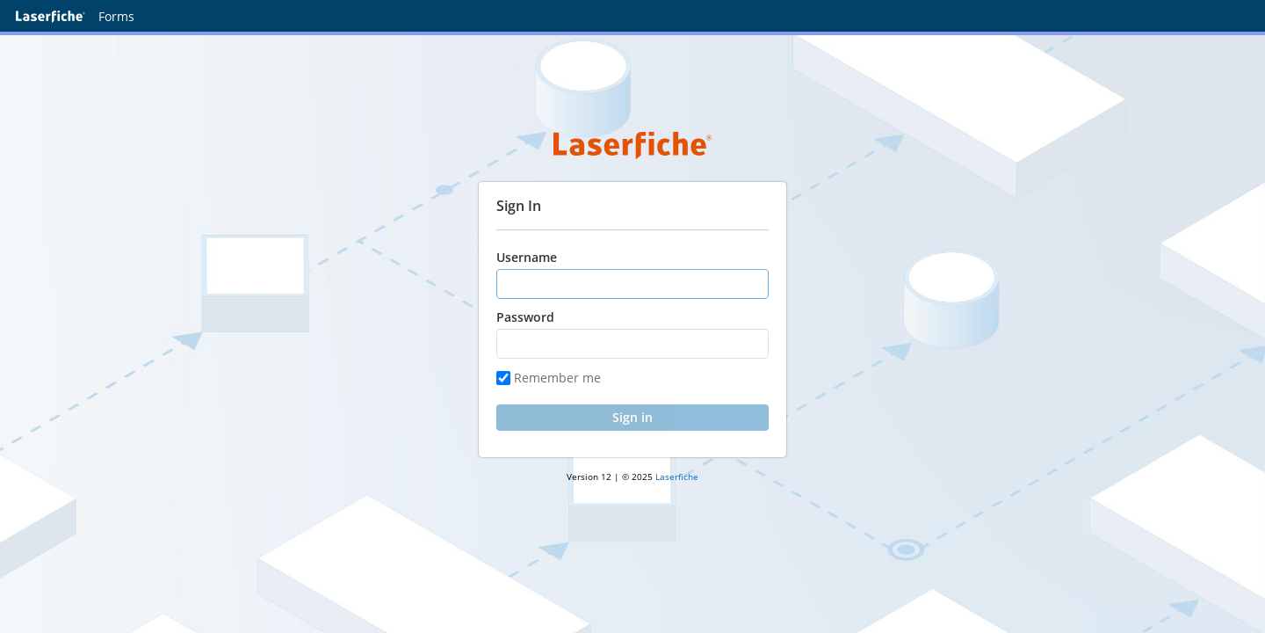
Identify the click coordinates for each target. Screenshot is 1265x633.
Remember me (548, 377)
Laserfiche (676, 476)
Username (526, 257)
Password (525, 317)
